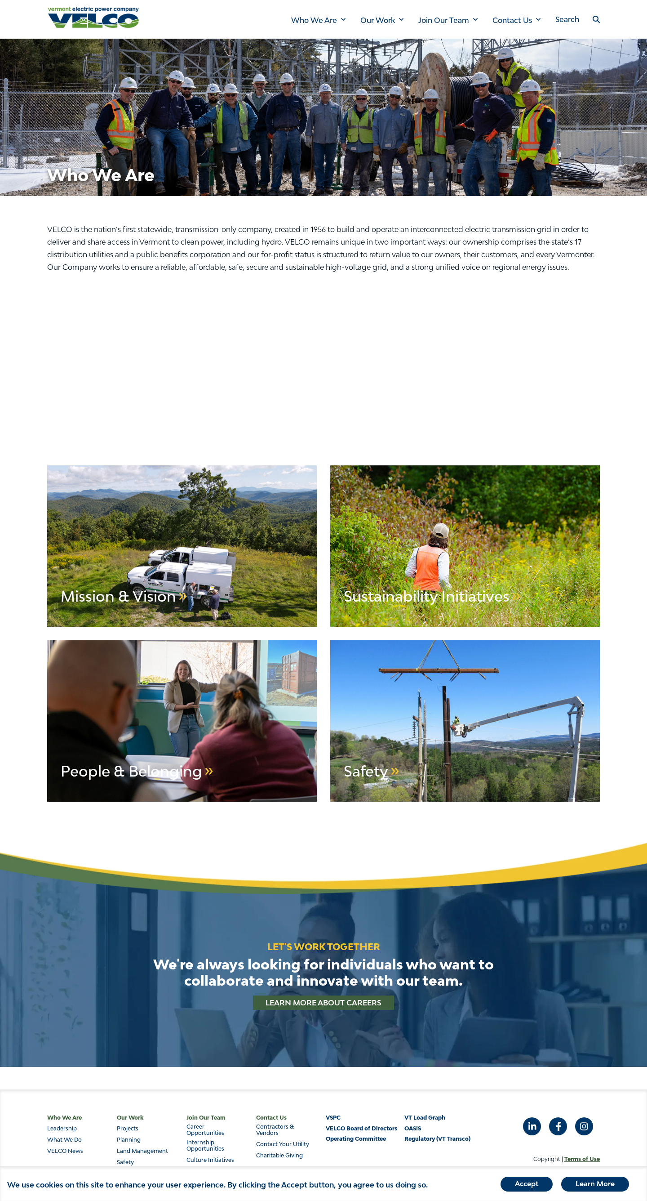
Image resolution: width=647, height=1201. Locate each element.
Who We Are (314, 20)
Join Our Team (443, 20)
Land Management (142, 1151)
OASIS (412, 1128)
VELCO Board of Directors (361, 1128)
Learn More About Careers (323, 1002)
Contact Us (512, 20)
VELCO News (65, 1151)
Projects (127, 1128)
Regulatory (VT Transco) (437, 1138)
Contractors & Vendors (275, 1130)
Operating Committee (356, 1138)
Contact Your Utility (282, 1144)
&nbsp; (323, 360)
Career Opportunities (205, 1130)
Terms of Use (582, 1159)
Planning (129, 1140)
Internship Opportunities (205, 1145)
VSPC (333, 1117)
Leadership (62, 1128)
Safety (125, 1162)
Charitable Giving (279, 1155)
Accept (526, 1183)
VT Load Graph (424, 1117)
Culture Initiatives (210, 1160)
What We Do (64, 1140)
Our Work (377, 20)
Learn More (595, 1183)
